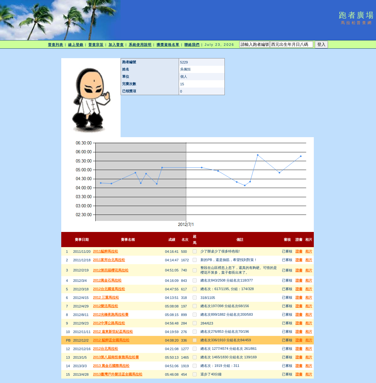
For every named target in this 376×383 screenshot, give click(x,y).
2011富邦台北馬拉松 (109, 260)
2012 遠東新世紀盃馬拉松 (113, 331)
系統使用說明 (140, 44)
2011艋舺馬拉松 (105, 251)
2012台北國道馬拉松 (109, 289)
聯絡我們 (192, 44)
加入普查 (116, 44)
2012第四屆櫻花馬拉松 (110, 270)
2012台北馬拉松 (105, 348)
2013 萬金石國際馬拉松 (111, 366)
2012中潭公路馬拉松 (109, 323)
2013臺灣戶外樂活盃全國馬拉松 (117, 374)
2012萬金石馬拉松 (107, 280)
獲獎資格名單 (168, 44)
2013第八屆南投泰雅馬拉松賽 (116, 357)
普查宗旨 (96, 44)
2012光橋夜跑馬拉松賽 (110, 314)
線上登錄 (75, 44)
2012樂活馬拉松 (105, 306)
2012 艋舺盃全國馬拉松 (111, 340)
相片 (308, 251)
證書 (298, 251)
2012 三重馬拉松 (106, 297)
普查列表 (55, 44)
